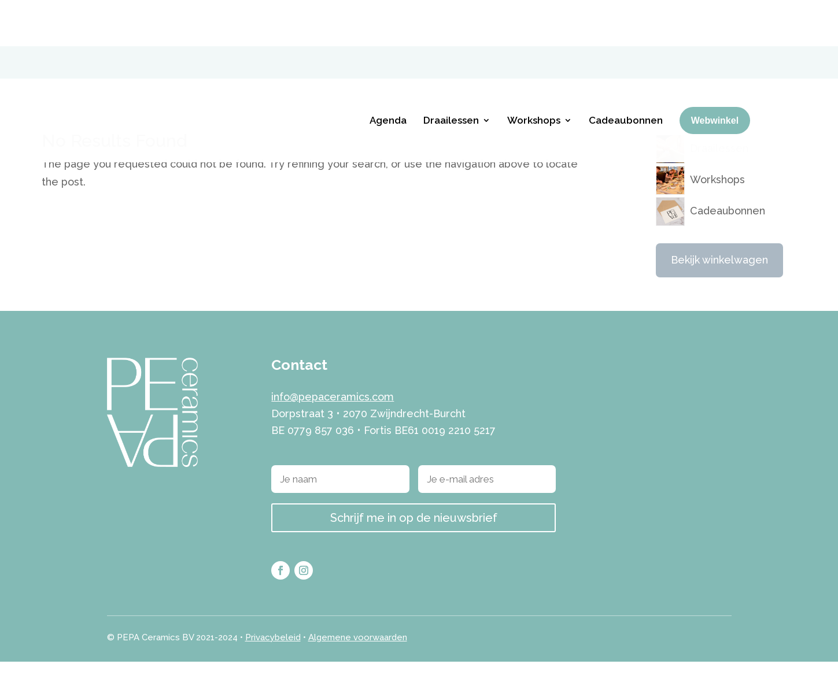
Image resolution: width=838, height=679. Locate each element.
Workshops (533, 74)
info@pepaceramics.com (332, 414)
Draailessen (451, 74)
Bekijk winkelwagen (719, 277)
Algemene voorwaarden (357, 654)
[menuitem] (716, 14)
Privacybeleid (273, 654)
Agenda (388, 74)
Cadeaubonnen (626, 74)
